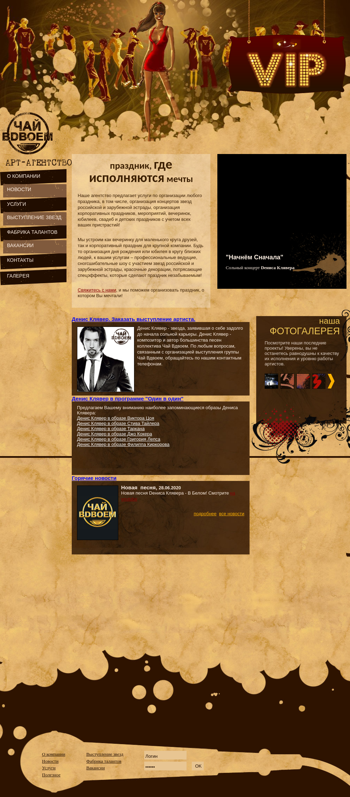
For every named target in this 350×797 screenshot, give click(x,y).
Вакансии (95, 767)
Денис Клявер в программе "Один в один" (127, 398)
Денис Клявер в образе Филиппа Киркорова (123, 444)
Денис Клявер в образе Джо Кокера (114, 433)
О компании (53, 754)
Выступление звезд (104, 754)
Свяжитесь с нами (97, 290)
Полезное (51, 774)
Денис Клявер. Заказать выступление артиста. (133, 319)
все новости (231, 513)
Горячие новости (94, 478)
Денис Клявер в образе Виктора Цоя (115, 418)
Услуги (49, 767)
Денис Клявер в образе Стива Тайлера (118, 423)
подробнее (205, 513)
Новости (50, 761)
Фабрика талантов (103, 761)
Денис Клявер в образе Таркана (111, 428)
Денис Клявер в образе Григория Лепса (118, 439)
